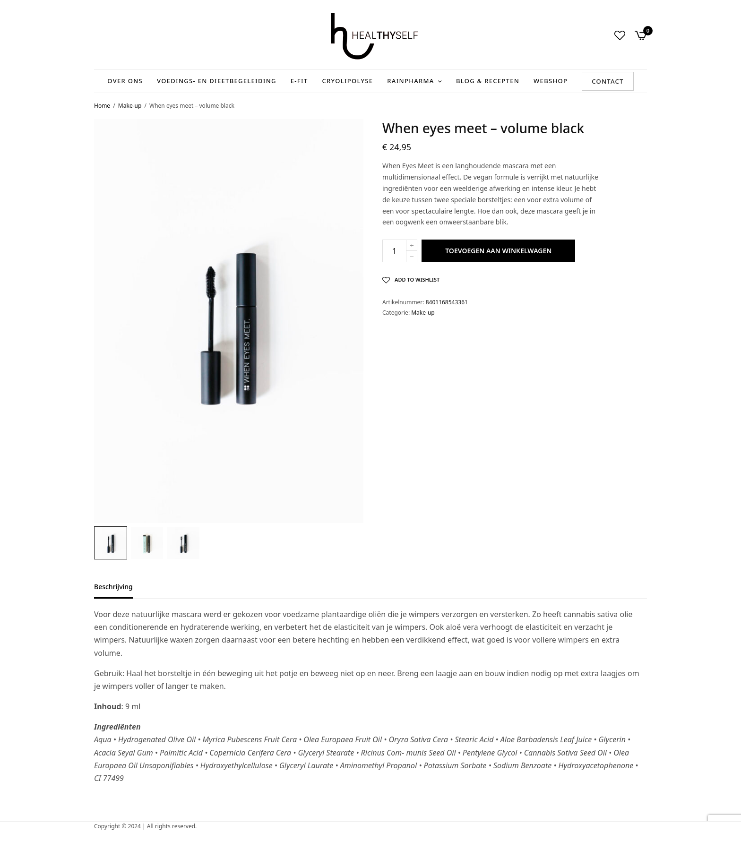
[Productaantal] (394, 251)
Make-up (129, 106)
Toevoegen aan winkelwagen (498, 250)
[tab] (120, 591)
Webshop (551, 81)
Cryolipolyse (347, 81)
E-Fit (299, 81)
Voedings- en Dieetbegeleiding (216, 81)
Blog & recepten (487, 81)
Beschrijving (113, 587)
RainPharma (410, 81)
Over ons (125, 81)
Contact (608, 81)
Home (102, 106)
